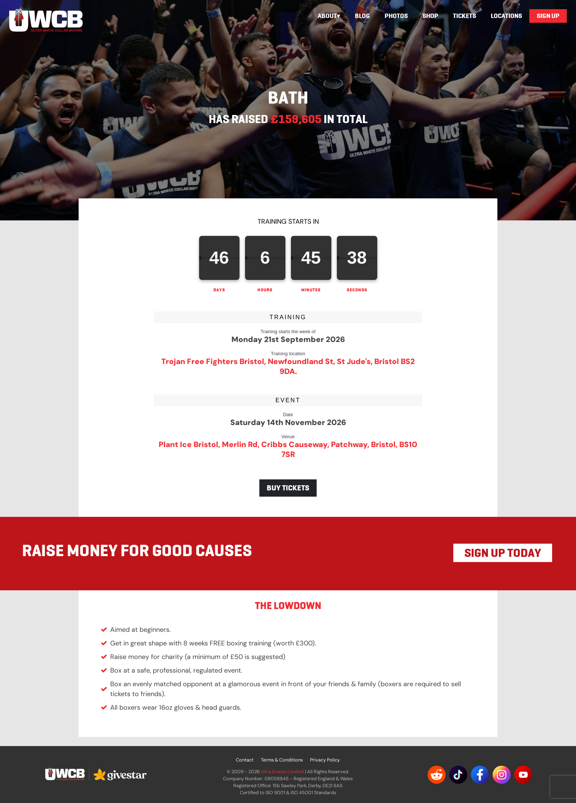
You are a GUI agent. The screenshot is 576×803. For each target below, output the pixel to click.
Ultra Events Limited (282, 771)
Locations (506, 15)
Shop (430, 15)
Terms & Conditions (282, 760)
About (327, 15)
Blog (362, 15)
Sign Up (548, 15)
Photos (396, 15)
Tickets (464, 15)
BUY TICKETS (288, 487)
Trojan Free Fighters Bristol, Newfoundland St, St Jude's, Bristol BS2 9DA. (288, 366)
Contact (244, 760)
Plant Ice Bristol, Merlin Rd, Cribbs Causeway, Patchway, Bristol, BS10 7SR (288, 449)
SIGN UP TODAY (502, 552)
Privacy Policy (325, 760)
